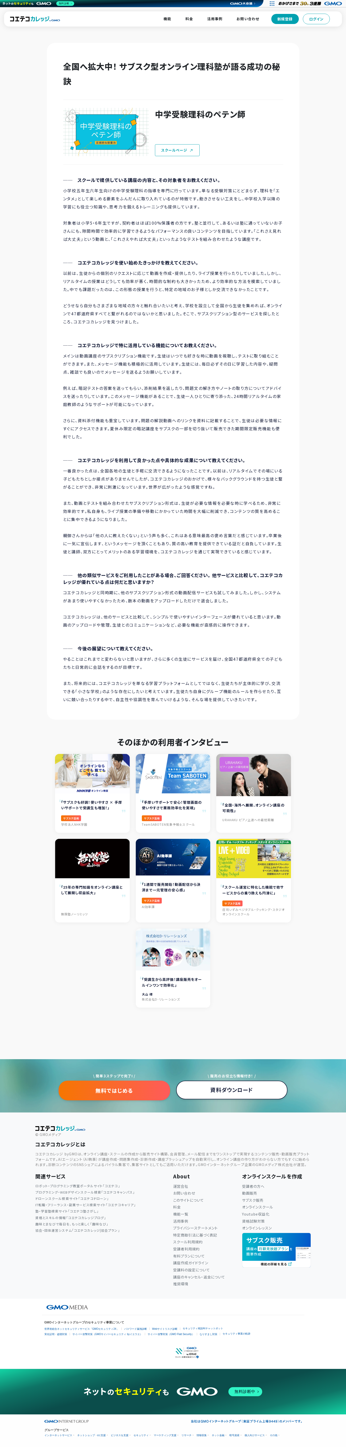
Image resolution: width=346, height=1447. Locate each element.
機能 (167, 18)
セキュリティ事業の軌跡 (236, 1333)
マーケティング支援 (165, 1435)
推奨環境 (180, 1283)
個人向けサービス (255, 1435)
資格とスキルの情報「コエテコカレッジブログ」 (70, 1217)
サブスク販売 (253, 1200)
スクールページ (177, 150)
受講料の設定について (191, 1269)
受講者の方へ (253, 1186)
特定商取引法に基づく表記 (195, 1235)
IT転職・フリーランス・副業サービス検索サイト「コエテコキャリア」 (85, 1204)
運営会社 (180, 1186)
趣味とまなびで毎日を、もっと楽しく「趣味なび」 (72, 1224)
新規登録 (284, 18)
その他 (273, 1435)
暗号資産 (234, 1435)
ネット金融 (218, 1435)
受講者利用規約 (186, 1248)
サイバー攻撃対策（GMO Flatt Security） (171, 1334)
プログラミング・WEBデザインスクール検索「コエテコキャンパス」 (85, 1192)
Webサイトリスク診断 (165, 1328)
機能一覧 (180, 1214)
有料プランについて (189, 1256)
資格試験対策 (253, 1221)
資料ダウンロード (231, 1090)
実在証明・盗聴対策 (55, 1334)
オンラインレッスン (257, 1227)
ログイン (316, 18)
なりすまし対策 (208, 1334)
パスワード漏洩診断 (135, 1328)
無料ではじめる (114, 1090)
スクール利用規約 (188, 1241)
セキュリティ (141, 1435)
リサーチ (186, 1435)
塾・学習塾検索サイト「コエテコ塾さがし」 (67, 1211)
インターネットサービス (58, 1435)
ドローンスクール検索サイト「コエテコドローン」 (72, 1198)
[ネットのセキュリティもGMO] (38, 3)
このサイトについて (188, 1200)
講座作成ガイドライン (190, 1262)
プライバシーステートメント (195, 1227)
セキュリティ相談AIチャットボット (203, 1328)
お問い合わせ (247, 18)
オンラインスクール (257, 1206)
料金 (189, 18)
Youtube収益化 (256, 1214)
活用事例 (214, 18)
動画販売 (249, 1193)
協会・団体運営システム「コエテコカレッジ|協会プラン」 (77, 1230)
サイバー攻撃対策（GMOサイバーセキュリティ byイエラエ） (107, 1334)
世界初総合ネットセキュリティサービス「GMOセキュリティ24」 (81, 1328)
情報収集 (202, 1435)
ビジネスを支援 (119, 1435)
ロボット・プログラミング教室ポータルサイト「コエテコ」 (77, 1185)
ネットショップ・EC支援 (91, 1435)
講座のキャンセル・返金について (199, 1276)
